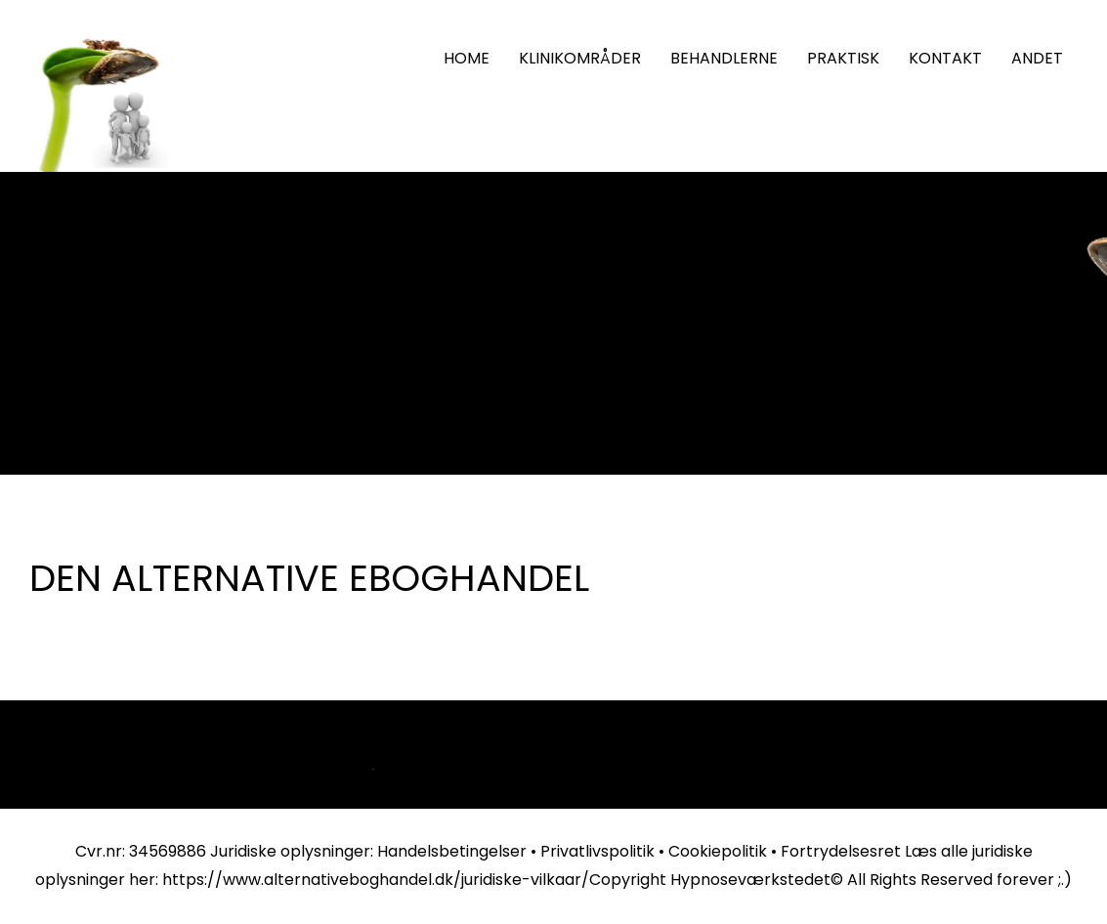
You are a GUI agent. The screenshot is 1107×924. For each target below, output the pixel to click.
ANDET (1037, 58)
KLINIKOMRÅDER (580, 58)
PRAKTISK (843, 58)
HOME (467, 58)
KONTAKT (945, 58)
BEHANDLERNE (724, 58)
